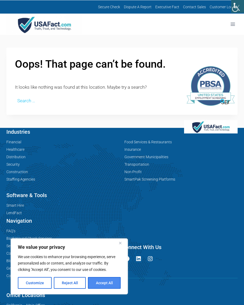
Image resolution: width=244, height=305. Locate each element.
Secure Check (109, 7)
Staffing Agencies (20, 179)
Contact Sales (194, 7)
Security (13, 164)
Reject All (70, 283)
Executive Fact (167, 7)
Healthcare (15, 149)
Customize (35, 283)
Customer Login (223, 7)
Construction (17, 172)
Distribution (16, 157)
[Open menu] (233, 24)
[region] (69, 266)
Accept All (104, 283)
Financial (13, 142)
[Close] (122, 243)
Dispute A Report (138, 7)
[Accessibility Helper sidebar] (237, 6)
